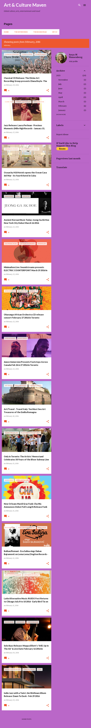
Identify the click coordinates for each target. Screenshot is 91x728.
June (60, 88)
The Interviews (21, 32)
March (61, 101)
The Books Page (40, 32)
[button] (47, 90)
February (62, 106)
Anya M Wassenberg (75, 55)
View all (7, 45)
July (60, 84)
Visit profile (73, 61)
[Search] (79, 5)
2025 (58, 75)
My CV (54, 32)
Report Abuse (62, 134)
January (61, 110)
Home (6, 32)
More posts (26, 719)
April (60, 97)
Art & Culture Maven (25, 5)
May (60, 93)
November (63, 80)
